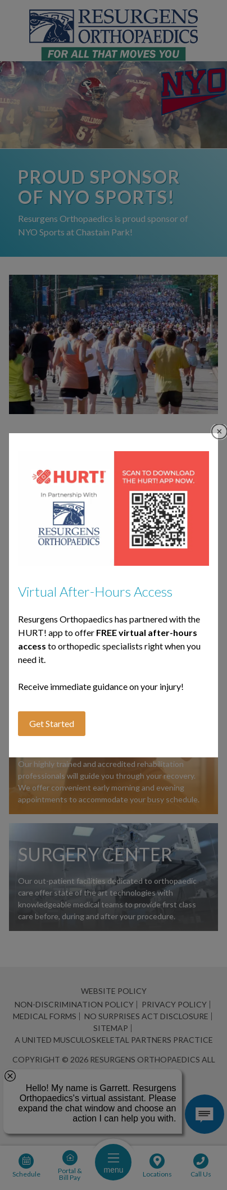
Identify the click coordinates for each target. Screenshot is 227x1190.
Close (219, 431)
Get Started (51, 723)
